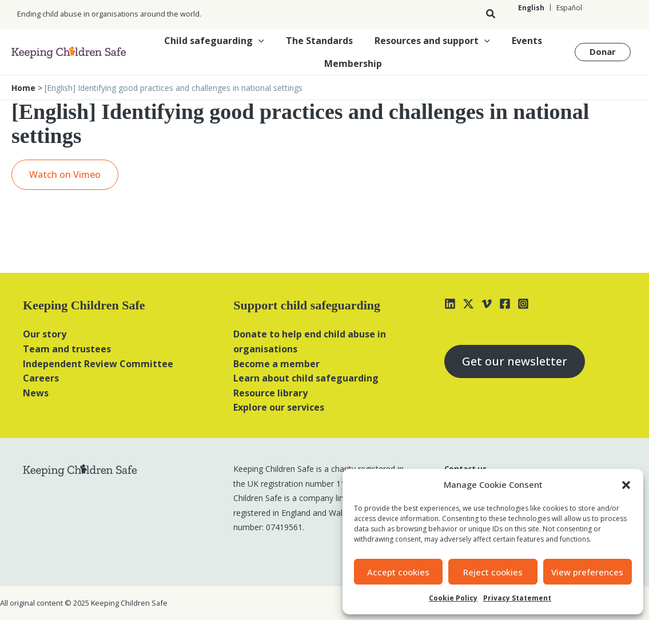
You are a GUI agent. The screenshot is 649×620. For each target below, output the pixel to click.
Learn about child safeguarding (306, 378)
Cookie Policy (453, 598)
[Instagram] (523, 303)
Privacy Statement (517, 598)
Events (522, 40)
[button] (626, 485)
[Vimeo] (486, 303)
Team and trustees (67, 349)
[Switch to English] (531, 7)
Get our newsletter (514, 361)
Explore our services (278, 407)
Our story (44, 334)
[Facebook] (505, 303)
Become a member (276, 363)
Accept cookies (398, 572)
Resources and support (430, 40)
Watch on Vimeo (65, 174)
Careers (41, 378)
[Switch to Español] (569, 7)
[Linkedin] (450, 303)
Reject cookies (493, 572)
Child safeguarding (219, 40)
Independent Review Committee (98, 363)
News (36, 393)
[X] (468, 303)
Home (23, 87)
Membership (353, 63)
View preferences (587, 572)
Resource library (270, 393)
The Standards (321, 40)
